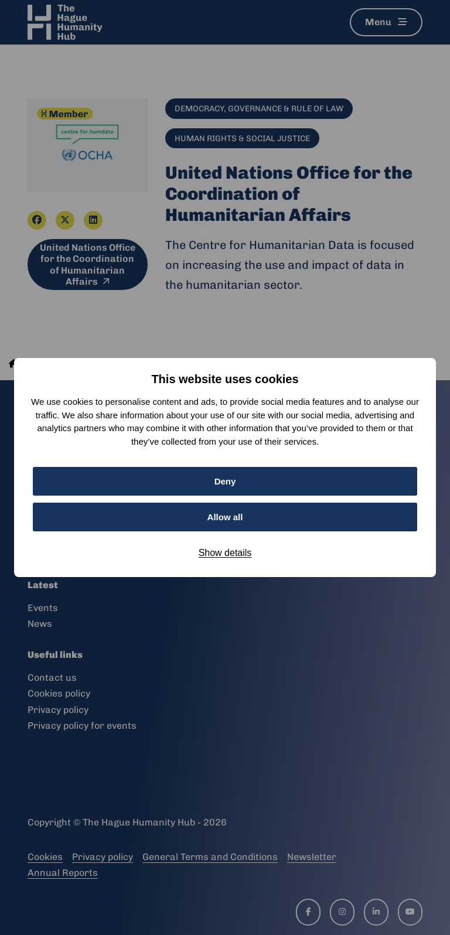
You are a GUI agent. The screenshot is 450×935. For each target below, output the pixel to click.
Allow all (225, 517)
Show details (225, 553)
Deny (225, 481)
